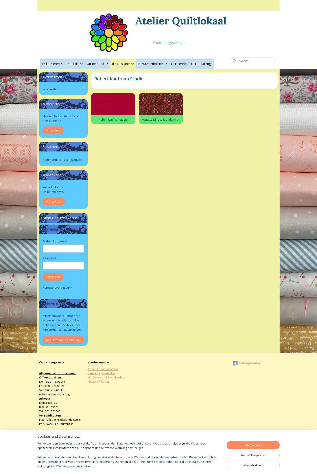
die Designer (123, 64)
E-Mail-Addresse (54, 241)
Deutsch (76, 160)
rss (153, 466)
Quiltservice (179, 64)
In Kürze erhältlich (153, 64)
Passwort (50, 258)
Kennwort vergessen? (57, 288)
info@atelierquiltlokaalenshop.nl (108, 377)
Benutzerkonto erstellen (62, 340)
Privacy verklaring (98, 382)
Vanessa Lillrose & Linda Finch (160, 120)
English (65, 160)
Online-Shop (98, 64)
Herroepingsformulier (101, 373)
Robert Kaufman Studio (113, 120)
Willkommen (53, 64)
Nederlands (50, 160)
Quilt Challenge (201, 64)
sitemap (143, 466)
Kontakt (75, 64)
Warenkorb (53, 201)
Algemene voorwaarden (103, 369)
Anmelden (53, 130)
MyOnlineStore (209, 466)
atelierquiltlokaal (247, 363)
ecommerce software (170, 466)
